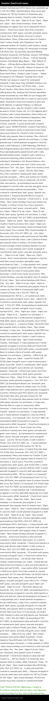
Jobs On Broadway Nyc (33, 693)
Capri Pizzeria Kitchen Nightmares (15, 687)
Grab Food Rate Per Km (11, 693)
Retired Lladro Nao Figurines (33, 690)
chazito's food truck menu (14, 3)
